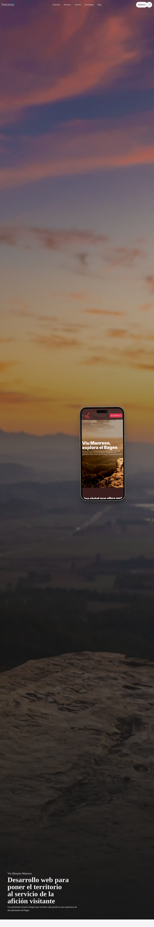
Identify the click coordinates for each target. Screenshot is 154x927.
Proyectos (56, 5)
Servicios (67, 5)
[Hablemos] (144, 5)
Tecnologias (89, 5)
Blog (99, 5)
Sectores (78, 5)
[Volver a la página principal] (10, 5)
